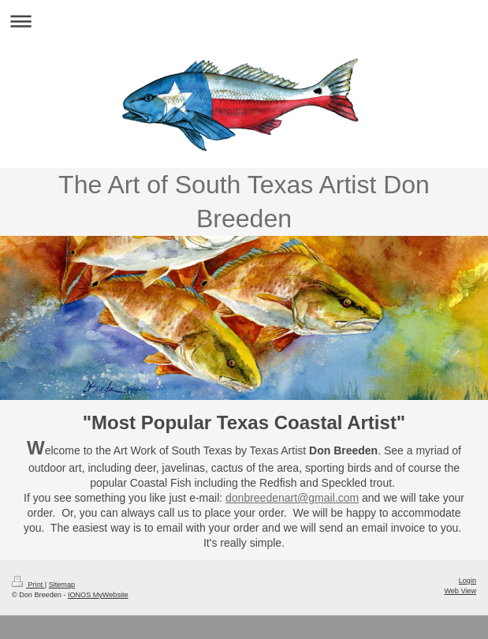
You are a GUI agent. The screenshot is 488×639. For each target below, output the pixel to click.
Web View (460, 591)
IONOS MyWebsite (98, 595)
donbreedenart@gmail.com (292, 497)
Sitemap (62, 585)
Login (467, 581)
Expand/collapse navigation (244, 21)
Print (28, 585)
